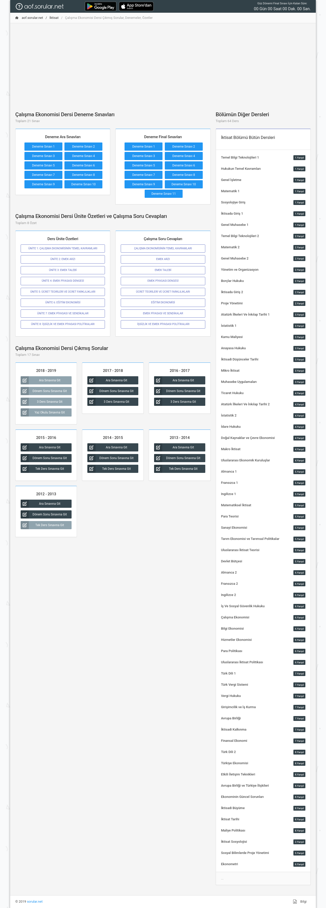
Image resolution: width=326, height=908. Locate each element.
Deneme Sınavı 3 (43, 156)
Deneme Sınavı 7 (43, 175)
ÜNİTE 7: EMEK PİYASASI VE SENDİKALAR (62, 313)
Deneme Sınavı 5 (43, 165)
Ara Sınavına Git (40, 380)
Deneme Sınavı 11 (164, 194)
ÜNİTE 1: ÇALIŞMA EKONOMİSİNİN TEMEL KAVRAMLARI (62, 248)
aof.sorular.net (29, 18)
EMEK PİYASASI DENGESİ (163, 280)
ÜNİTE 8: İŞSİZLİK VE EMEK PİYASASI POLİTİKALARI (62, 324)
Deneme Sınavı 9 (43, 184)
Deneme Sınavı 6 (83, 165)
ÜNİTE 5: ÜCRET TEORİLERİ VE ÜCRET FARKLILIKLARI (63, 291)
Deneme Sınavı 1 (43, 146)
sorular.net (35, 901)
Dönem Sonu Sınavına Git (44, 391)
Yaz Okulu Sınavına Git (43, 412)
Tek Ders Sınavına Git (42, 469)
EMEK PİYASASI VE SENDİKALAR (163, 313)
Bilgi (300, 902)
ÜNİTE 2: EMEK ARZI (62, 259)
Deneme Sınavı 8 (83, 175)
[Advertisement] (163, 63)
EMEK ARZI (163, 259)
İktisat (54, 18)
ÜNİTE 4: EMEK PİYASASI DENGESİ (63, 280)
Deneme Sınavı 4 (83, 156)
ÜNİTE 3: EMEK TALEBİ (63, 270)
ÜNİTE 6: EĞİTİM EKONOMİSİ (62, 302)
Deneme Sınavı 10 (83, 184)
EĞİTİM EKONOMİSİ (163, 302)
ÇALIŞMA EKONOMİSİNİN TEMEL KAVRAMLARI (163, 248)
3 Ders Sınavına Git (41, 402)
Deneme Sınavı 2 (83, 146)
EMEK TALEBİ (163, 270)
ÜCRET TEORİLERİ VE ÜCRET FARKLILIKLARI (163, 291)
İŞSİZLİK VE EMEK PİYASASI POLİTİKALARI (163, 324)
